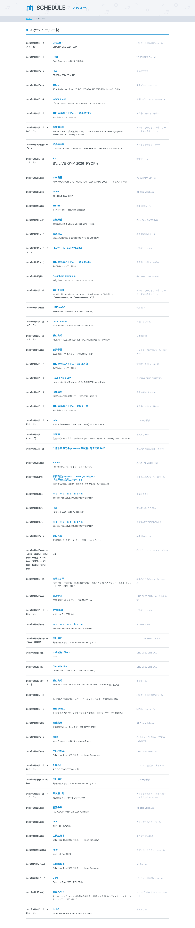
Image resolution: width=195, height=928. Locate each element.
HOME (29, 19)
